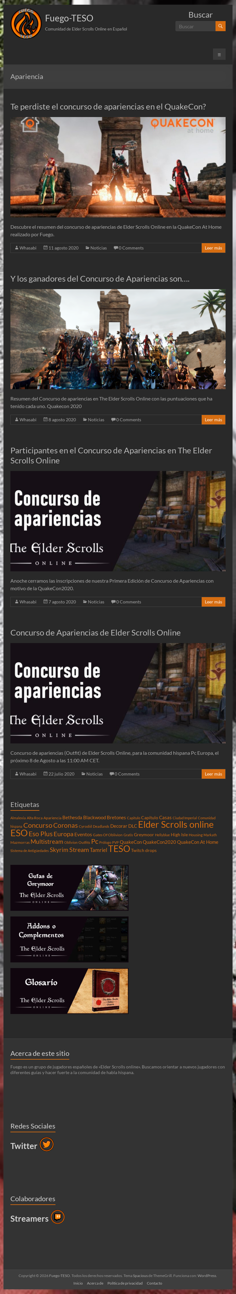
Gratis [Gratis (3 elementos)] (128, 835)
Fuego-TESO (69, 18)
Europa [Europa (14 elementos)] (63, 833)
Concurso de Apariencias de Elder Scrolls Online (95, 632)
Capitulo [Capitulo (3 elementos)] (133, 818)
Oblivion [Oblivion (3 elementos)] (71, 842)
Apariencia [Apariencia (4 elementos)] (52, 817)
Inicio (78, 1283)
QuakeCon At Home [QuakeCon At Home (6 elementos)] (197, 842)
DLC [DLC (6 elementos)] (132, 826)
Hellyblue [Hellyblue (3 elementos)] (162, 835)
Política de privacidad (125, 1283)
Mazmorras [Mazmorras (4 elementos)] (20, 842)
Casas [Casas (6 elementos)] (165, 817)
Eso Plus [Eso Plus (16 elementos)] (41, 834)
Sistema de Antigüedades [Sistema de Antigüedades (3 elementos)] (29, 851)
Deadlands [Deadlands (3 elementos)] (101, 826)
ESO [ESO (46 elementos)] (19, 832)
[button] (26, 23)
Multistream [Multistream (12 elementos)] (47, 841)
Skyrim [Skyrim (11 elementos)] (59, 849)
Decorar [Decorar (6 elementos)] (118, 826)
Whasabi (28, 247)
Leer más (213, 247)
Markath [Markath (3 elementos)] (210, 835)
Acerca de (95, 1283)
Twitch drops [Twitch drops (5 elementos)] (144, 850)
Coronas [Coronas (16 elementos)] (65, 825)
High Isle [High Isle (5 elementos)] (179, 834)
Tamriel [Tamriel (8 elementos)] (98, 850)
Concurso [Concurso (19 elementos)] (37, 825)
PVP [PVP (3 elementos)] (115, 842)
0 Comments (131, 247)
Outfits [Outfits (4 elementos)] (84, 842)
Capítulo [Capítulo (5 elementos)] (149, 817)
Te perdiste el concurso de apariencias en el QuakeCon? (108, 106)
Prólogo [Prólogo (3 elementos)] (105, 842)
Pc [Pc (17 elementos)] (94, 841)
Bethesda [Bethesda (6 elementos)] (72, 817)
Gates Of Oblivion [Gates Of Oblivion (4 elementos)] (108, 834)
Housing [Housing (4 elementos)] (196, 834)
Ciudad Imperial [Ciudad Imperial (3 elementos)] (185, 818)
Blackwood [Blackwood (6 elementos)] (94, 817)
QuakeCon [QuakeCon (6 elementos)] (131, 842)
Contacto (154, 1283)
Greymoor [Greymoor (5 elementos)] (144, 834)
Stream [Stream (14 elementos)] (79, 849)
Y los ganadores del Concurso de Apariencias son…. (100, 278)
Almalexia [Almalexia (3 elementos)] (18, 818)
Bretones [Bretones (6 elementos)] (116, 817)
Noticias (98, 247)
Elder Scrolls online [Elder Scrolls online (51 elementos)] (176, 824)
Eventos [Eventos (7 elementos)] (83, 834)
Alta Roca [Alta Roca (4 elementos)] (35, 817)
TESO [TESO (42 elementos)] (119, 848)
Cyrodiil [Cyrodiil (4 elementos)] (85, 826)
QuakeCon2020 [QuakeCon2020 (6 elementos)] (159, 842)
